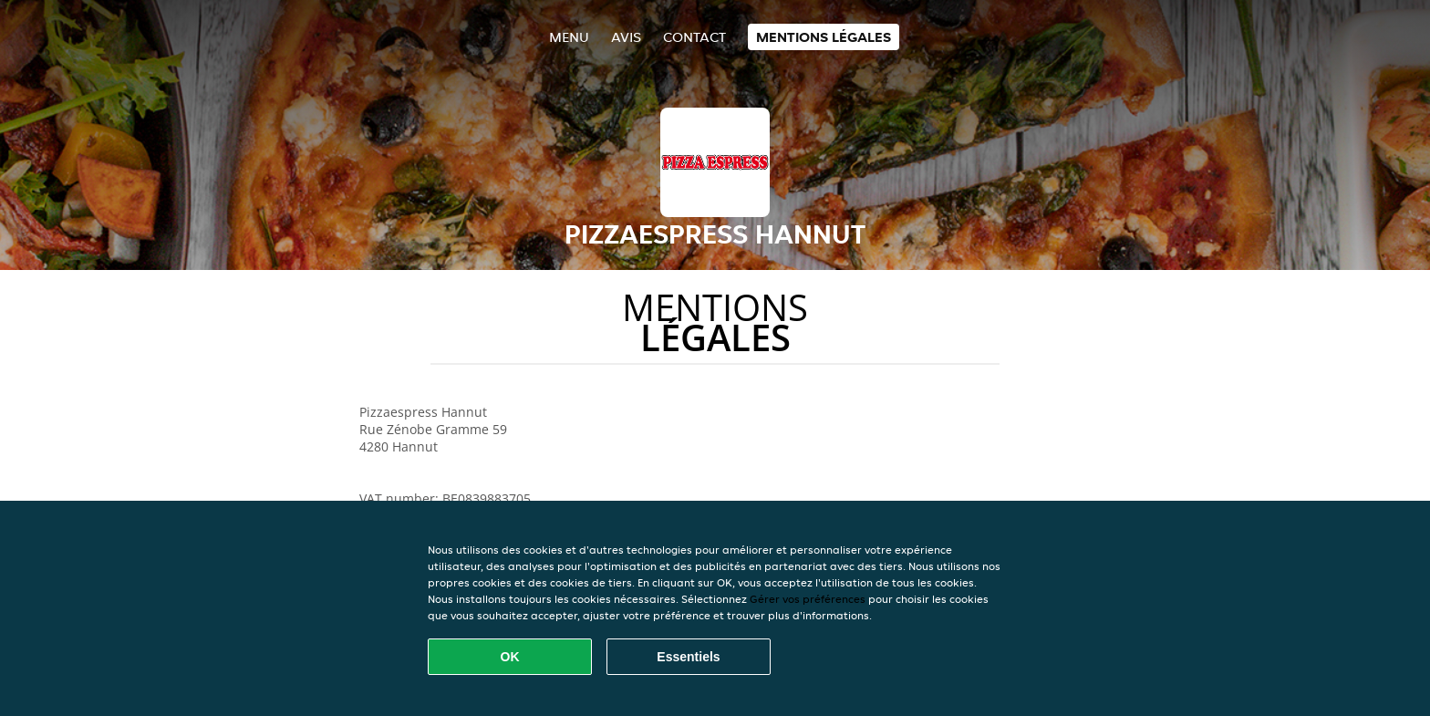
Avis (626, 37)
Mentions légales (823, 37)
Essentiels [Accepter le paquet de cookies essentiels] (688, 656)
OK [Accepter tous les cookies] (510, 656)
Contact (694, 37)
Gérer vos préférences (807, 599)
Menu (569, 37)
